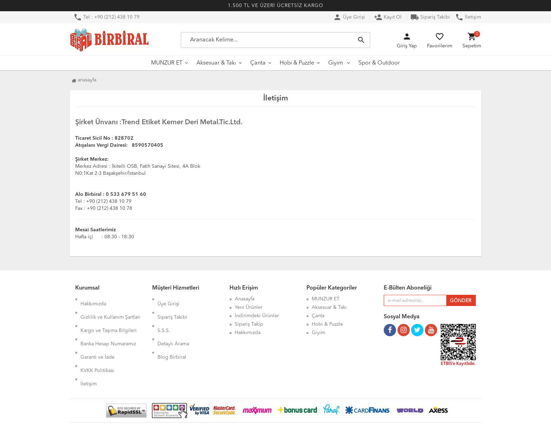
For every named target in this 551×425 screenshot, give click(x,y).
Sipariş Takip (249, 324)
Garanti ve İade (97, 332)
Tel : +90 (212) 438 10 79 (106, 17)
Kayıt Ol (388, 17)
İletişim (468, 17)
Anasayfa (84, 80)
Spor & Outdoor (379, 63)
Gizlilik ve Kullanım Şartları (110, 307)
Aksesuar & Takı (216, 63)
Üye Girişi (349, 17)
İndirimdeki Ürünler (257, 315)
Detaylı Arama (173, 324)
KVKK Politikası (97, 341)
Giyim (336, 63)
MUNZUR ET (166, 63)
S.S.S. (163, 315)
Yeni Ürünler (248, 307)
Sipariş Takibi (430, 17)
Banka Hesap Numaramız (108, 324)
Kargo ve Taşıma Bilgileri (108, 315)
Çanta (258, 63)
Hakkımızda (93, 299)
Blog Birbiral (171, 332)
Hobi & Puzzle (297, 63)
